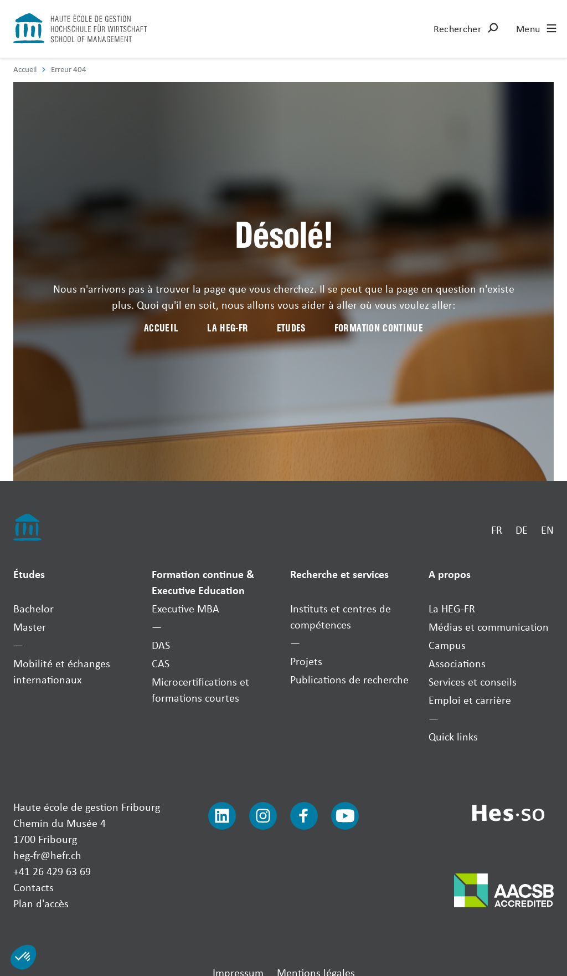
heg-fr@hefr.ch (47, 854)
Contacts (33, 887)
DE (522, 529)
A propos (450, 573)
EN (547, 529)
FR (496, 529)
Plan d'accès (41, 903)
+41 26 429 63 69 (52, 870)
